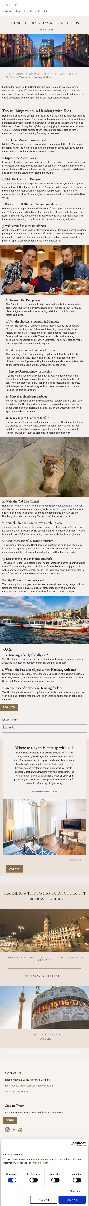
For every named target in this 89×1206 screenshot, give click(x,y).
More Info (75, 1191)
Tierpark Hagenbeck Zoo (15, 527)
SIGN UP (10, 1120)
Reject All (44, 1200)
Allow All (72, 1200)
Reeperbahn (12, 379)
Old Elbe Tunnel (22, 505)
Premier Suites (51, 764)
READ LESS (51, 791)
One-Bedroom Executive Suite (31, 775)
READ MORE (38, 791)
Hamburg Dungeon (17, 183)
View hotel (75, 859)
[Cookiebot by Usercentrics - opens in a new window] (73, 1144)
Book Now (9, 707)
